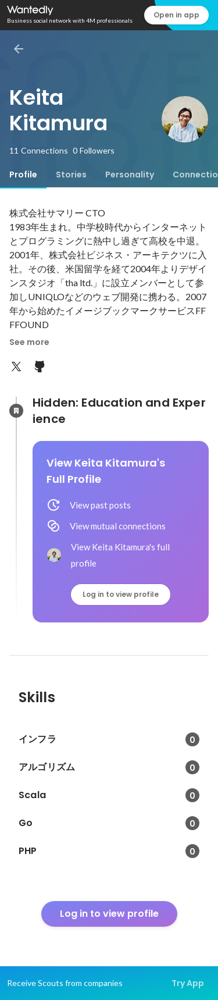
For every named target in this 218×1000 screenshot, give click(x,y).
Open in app (176, 15)
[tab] (23, 174)
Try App (187, 983)
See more (29, 342)
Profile (23, 174)
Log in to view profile (121, 594)
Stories (71, 174)
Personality (129, 174)
